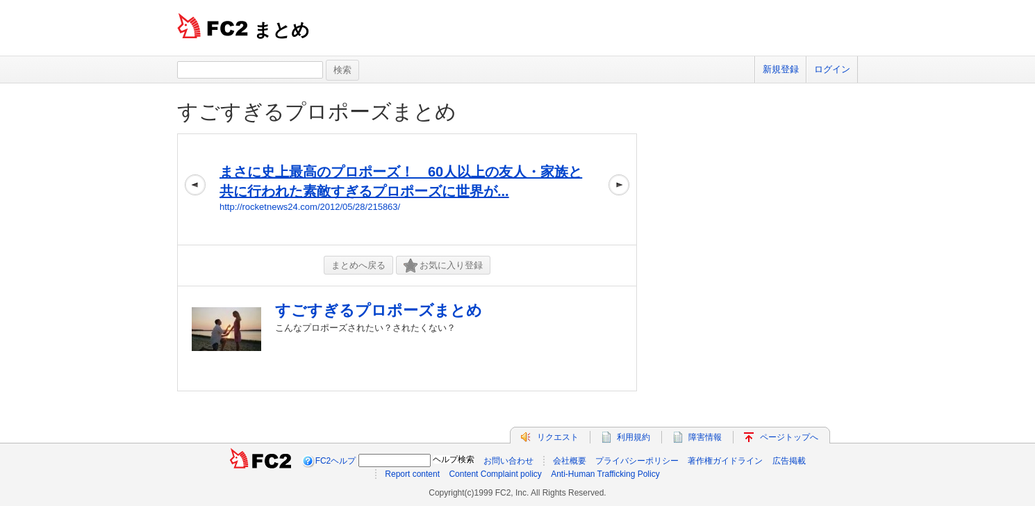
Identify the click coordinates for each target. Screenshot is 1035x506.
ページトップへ (789, 437)
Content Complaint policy (495, 474)
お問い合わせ (508, 461)
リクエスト (558, 437)
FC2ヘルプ (335, 461)
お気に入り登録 (443, 266)
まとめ (282, 29)
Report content (412, 474)
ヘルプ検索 (453, 459)
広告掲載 (789, 461)
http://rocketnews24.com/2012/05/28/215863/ (310, 207)
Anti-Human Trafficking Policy (605, 474)
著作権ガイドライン (725, 461)
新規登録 (781, 69)
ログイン (832, 69)
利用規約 (633, 437)
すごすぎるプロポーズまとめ (316, 111)
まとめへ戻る (358, 265)
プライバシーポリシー (637, 461)
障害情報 (705, 437)
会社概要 (569, 461)
